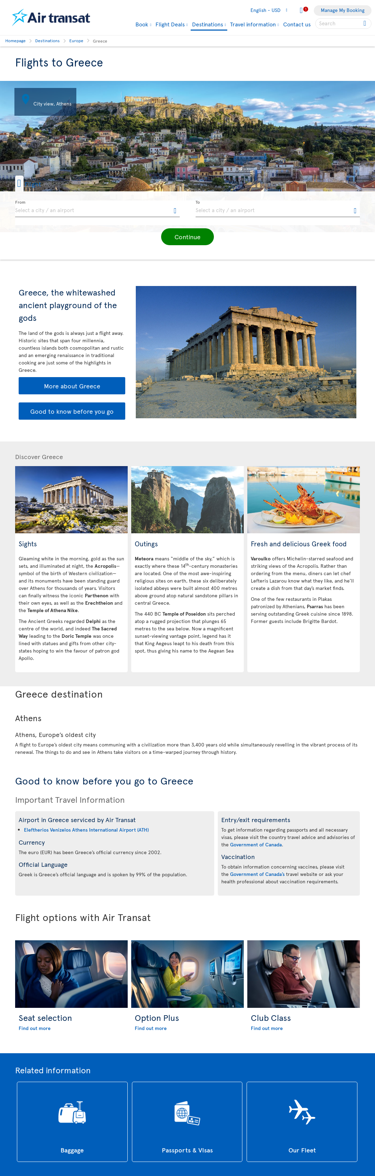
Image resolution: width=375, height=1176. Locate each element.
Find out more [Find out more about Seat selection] (35, 1028)
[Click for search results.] (365, 23)
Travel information (253, 24)
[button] (39, 183)
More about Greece (72, 385)
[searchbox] (343, 23)
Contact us (297, 24)
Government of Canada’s (257, 874)
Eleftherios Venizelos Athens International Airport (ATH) (86, 829)
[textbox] (97, 209)
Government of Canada (256, 844)
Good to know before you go (72, 411)
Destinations (207, 24)
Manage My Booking (342, 10)
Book (142, 24)
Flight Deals (170, 24)
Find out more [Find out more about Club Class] (267, 1028)
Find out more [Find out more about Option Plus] (151, 1028)
